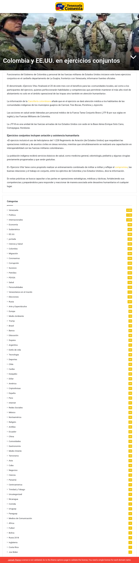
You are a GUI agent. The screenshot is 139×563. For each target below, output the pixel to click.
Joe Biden (13, 552)
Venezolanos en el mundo (20, 292)
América (12, 383)
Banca (11, 330)
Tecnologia (14, 354)
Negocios (13, 470)
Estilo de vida (15, 350)
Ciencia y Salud (16, 244)
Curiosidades (15, 441)
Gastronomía (15, 446)
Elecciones (14, 297)
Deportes (13, 359)
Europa (12, 311)
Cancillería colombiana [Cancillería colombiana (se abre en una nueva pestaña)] (39, 101)
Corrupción (14, 263)
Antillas (12, 427)
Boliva (11, 533)
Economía (13, 224)
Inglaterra (13, 542)
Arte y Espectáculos (18, 306)
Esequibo (13, 374)
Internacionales (16, 220)
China (11, 436)
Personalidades (16, 287)
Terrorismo (14, 455)
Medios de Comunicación (20, 518)
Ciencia (12, 475)
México (12, 412)
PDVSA (12, 277)
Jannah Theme (14, 560)
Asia (11, 460)
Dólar (11, 378)
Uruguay (12, 508)
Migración (13, 253)
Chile (11, 364)
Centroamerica (15, 484)
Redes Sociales (16, 407)
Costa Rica (14, 547)
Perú (11, 398)
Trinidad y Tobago (17, 489)
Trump (12, 321)
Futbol (11, 528)
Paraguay (13, 513)
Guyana (12, 340)
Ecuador (12, 431)
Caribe (12, 369)
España (12, 393)
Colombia (13, 248)
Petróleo (12, 272)
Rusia (11, 301)
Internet (12, 403)
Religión (12, 422)
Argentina (13, 345)
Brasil (11, 325)
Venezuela (13, 210)
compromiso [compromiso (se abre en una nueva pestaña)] (121, 167)
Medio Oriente (15, 451)
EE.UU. (12, 234)
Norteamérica (15, 417)
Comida (12, 504)
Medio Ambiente (16, 316)
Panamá (12, 480)
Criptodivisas (15, 388)
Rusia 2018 (14, 537)
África (11, 523)
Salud (11, 282)
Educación (13, 335)
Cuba (11, 465)
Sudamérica (14, 229)
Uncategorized (15, 494)
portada (12, 239)
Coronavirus (14, 258)
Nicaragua (13, 499)
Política (12, 215)
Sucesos (13, 268)
